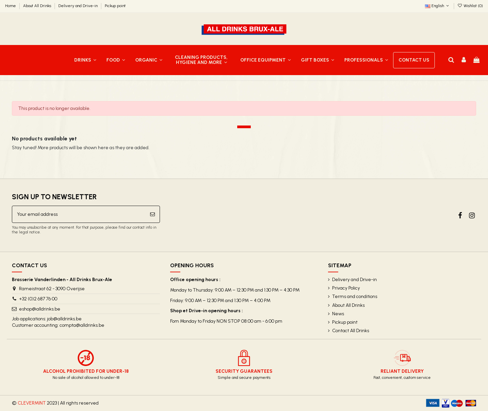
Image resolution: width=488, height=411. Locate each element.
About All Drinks (37, 5)
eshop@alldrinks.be (39, 309)
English (437, 5)
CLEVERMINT (32, 403)
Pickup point (115, 5)
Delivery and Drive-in (78, 5)
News (338, 314)
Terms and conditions (354, 296)
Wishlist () (470, 5)
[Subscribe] (152, 214)
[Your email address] (78, 214)
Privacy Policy (346, 288)
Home (11, 5)
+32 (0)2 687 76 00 (38, 299)
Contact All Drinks (350, 331)
